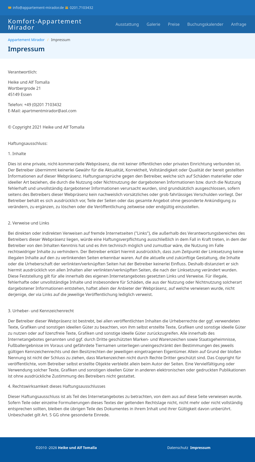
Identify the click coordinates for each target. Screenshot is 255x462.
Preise (174, 24)
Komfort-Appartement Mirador (45, 24)
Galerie (153, 24)
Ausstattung (127, 24)
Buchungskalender (205, 24)
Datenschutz (177, 447)
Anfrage (238, 24)
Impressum (200, 447)
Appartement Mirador (26, 39)
